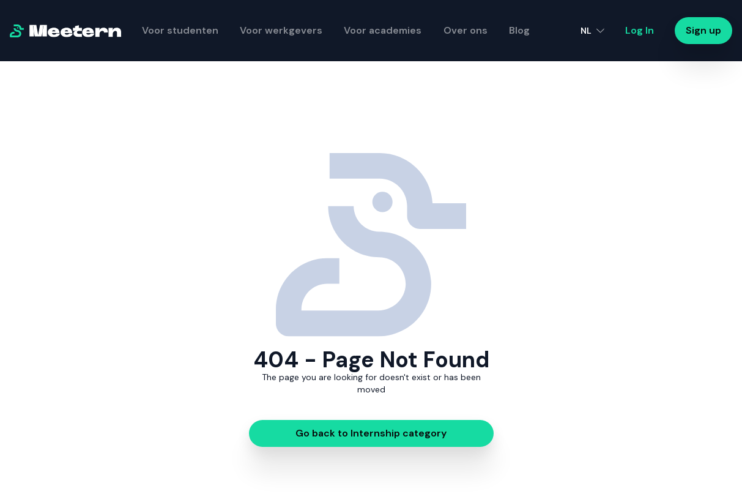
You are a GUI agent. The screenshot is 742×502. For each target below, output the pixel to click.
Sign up (703, 30)
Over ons (465, 30)
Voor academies (382, 30)
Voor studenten (180, 30)
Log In (639, 30)
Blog (519, 30)
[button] (592, 31)
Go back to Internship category (371, 433)
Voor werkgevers (281, 30)
